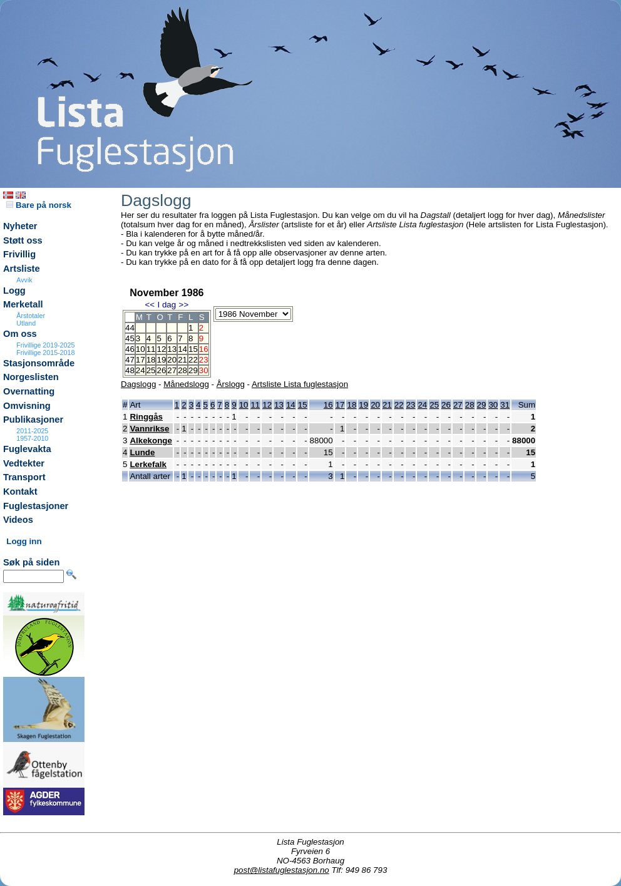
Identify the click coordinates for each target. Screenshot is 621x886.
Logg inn (23, 541)
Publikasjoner (33, 420)
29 (193, 370)
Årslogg (231, 384)
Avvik (24, 280)
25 (151, 370)
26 (161, 370)
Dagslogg (138, 384)
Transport (24, 477)
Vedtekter (23, 463)
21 (182, 359)
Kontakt (20, 492)
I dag (166, 304)
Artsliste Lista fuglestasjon (300, 384)
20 (172, 359)
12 (161, 349)
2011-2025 (32, 431)
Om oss (20, 334)
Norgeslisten (31, 377)
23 (411, 405)
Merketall (23, 304)
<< (150, 304)
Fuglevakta (27, 449)
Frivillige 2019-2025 (45, 345)
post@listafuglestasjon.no (281, 870)
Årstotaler (30, 315)
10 (140, 349)
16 (328, 405)
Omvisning (27, 406)
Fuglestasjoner (35, 506)
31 (505, 405)
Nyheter (20, 226)
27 (172, 370)
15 (193, 349)
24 (140, 370)
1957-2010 (32, 438)
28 (182, 370)
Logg (14, 291)
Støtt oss (23, 240)
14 (182, 349)
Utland (26, 323)
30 (493, 405)
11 (151, 349)
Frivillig (19, 254)
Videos (18, 520)
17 (140, 359)
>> (184, 304)
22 (193, 359)
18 (151, 359)
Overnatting (28, 391)
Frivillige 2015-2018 (45, 352)
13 (172, 349)
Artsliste (21, 269)
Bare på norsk (38, 205)
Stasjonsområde (38, 363)
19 (161, 359)
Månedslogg (186, 384)
